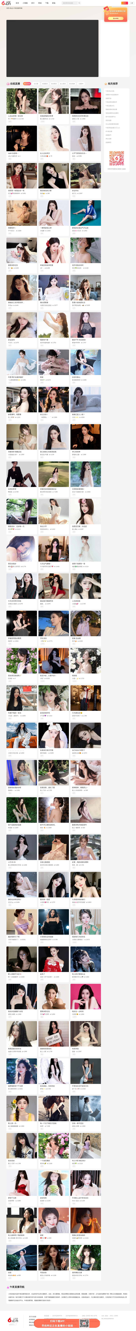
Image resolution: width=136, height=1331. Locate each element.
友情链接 (32, 1319)
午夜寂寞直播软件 (111, 102)
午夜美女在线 (110, 91)
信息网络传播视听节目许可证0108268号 (55, 1318)
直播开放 (108, 98)
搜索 (79, 3)
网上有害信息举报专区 (108, 1318)
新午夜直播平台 (111, 117)
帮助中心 (32, 1325)
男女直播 (108, 139)
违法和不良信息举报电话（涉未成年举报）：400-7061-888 (60, 1324)
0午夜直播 (109, 131)
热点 (11, 8)
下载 (46, 3)
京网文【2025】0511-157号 (89, 1316)
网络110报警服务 (49, 1321)
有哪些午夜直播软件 (112, 95)
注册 (131, 3)
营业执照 (46, 1316)
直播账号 (108, 135)
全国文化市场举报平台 (72, 1321)
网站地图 (32, 1322)
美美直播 (108, 120)
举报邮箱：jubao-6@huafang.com (91, 1321)
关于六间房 (32, 1316)
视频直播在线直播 (111, 109)
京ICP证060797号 (57, 1316)
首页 (17, 4)
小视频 (25, 4)
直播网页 (108, 142)
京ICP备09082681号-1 (72, 1316)
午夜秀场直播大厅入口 (113, 128)
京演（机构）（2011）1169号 (110, 1316)
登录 (124, 3)
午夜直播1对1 (110, 106)
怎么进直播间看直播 (112, 124)
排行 (33, 3)
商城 (40, 4)
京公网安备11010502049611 (89, 1318)
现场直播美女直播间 (112, 113)
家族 (53, 4)
